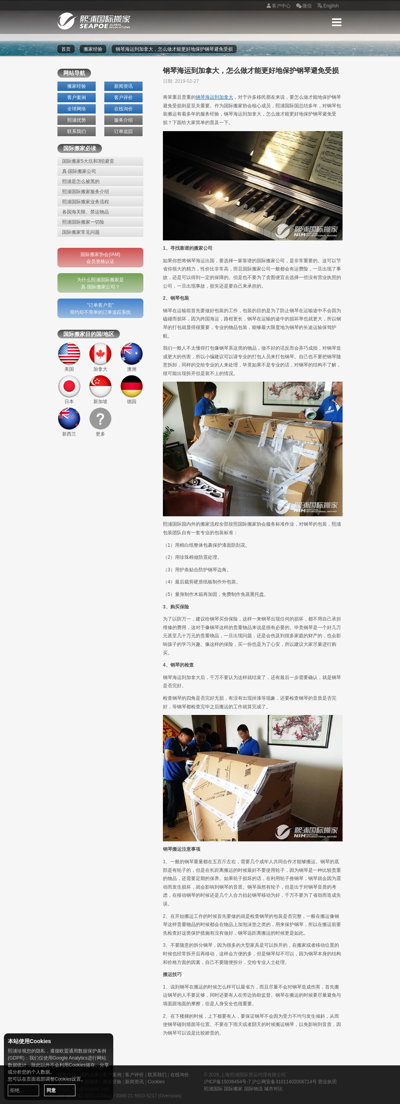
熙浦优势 (76, 120)
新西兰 (69, 422)
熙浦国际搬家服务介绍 (85, 191)
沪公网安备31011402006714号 (284, 1081)
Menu (337, 22)
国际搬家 (233, 1089)
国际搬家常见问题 (81, 232)
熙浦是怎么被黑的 (81, 181)
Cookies (156, 1081)
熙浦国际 (213, 1089)
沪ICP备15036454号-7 (227, 1081)
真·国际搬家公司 (79, 171)
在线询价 (123, 109)
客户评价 (123, 97)
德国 (131, 389)
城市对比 (273, 1089)
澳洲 (131, 357)
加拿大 (100, 357)
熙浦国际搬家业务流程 (85, 201)
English (327, 6)
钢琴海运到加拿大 (214, 97)
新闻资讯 (123, 86)
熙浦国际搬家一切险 (83, 222)
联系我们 (76, 131)
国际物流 (253, 1089)
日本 (69, 389)
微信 (303, 6)
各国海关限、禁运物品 (85, 212)
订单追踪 (123, 131)
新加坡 (100, 389)
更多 (100, 422)
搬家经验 (93, 49)
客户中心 (277, 6)
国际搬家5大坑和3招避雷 (88, 161)
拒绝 (15, 1090)
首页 (66, 49)
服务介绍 (123, 120)
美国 (69, 357)
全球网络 (76, 109)
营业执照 (327, 1081)
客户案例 (76, 97)
